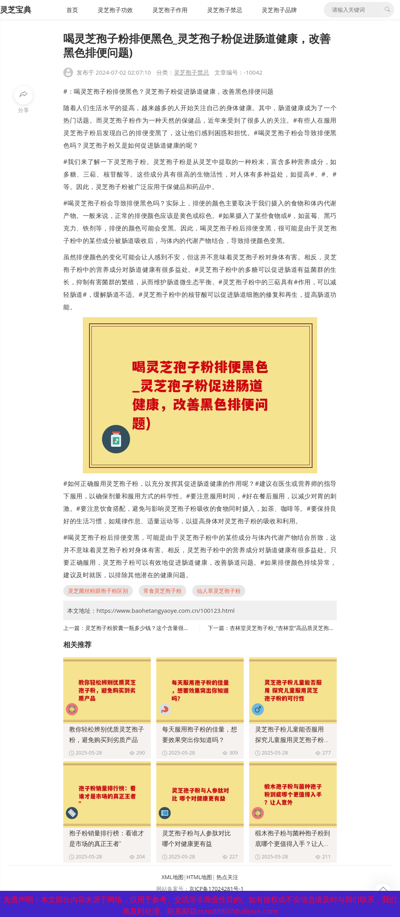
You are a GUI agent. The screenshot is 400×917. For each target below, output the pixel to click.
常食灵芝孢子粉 (162, 590)
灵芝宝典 (15, 9)
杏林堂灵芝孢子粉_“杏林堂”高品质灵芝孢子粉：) (288, 628)
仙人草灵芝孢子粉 (219, 590)
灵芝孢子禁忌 (224, 10)
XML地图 (173, 877)
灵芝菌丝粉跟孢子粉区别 (98, 590)
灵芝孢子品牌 (279, 10)
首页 (72, 10)
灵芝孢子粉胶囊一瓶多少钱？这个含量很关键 (140, 628)
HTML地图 (199, 877)
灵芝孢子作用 (170, 10)
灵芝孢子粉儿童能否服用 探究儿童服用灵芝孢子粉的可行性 (292, 740)
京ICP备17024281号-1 (216, 888)
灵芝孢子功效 (115, 10)
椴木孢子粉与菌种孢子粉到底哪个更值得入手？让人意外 (292, 843)
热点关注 (227, 877)
